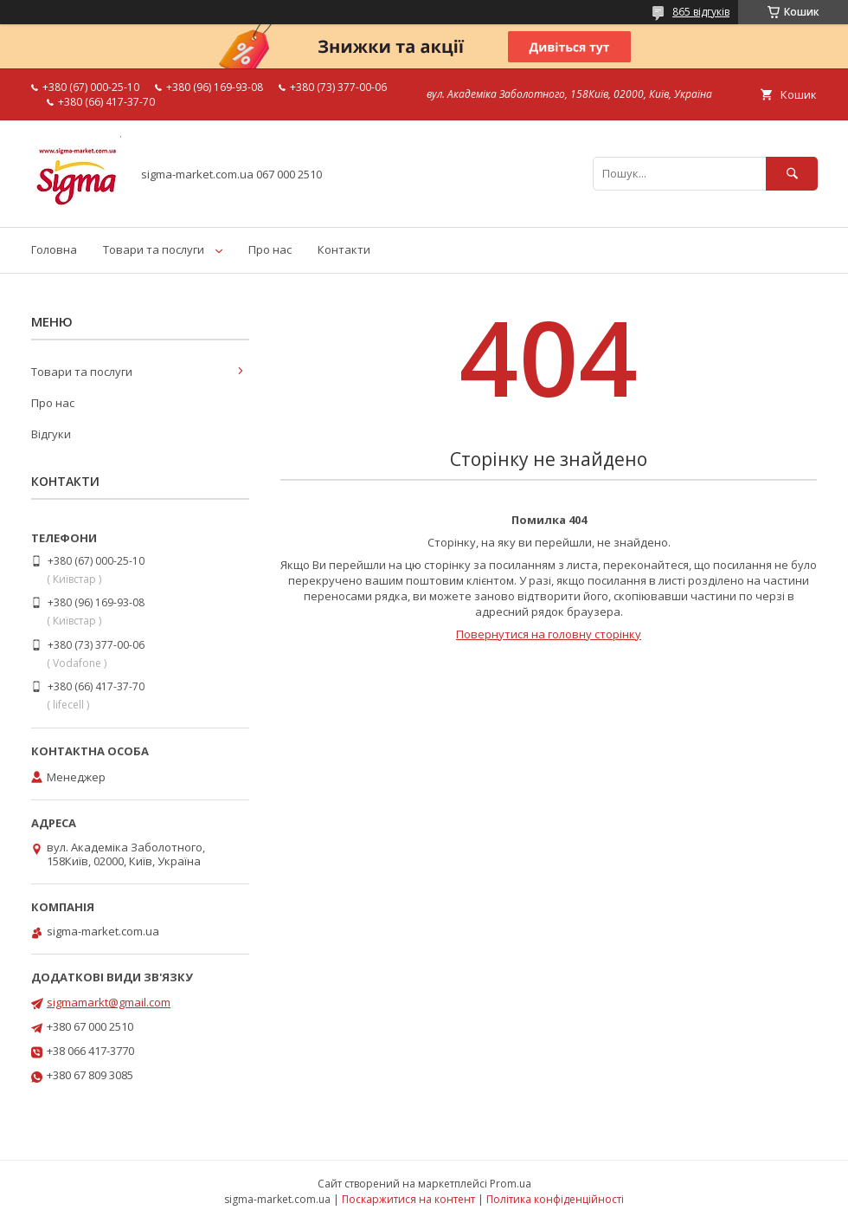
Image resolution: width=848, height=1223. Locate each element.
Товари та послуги (153, 249)
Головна (54, 249)
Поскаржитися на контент (408, 1199)
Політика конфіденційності (555, 1199)
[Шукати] (792, 174)
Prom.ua (510, 1183)
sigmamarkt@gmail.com (108, 1002)
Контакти (344, 249)
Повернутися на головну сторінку (548, 634)
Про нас (270, 249)
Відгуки (51, 434)
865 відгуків (700, 11)
